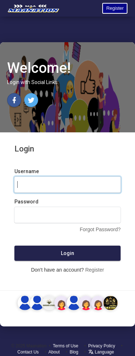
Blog (73, 352)
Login (67, 253)
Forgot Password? (100, 229)
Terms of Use (65, 345)
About (54, 352)
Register (114, 8)
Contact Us (28, 352)
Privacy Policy (101, 345)
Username (26, 171)
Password (26, 202)
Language (101, 352)
